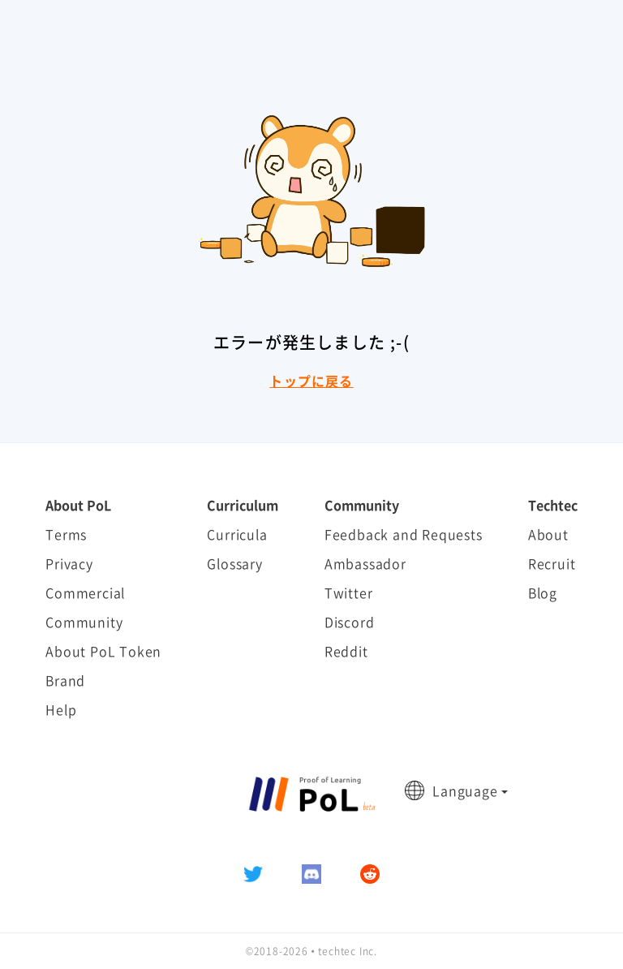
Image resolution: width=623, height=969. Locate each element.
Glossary (234, 563)
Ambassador (365, 563)
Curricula (237, 534)
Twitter (348, 592)
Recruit (552, 563)
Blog (542, 592)
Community (83, 621)
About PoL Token (103, 651)
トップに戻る (311, 380)
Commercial (85, 592)
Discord (349, 621)
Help (60, 709)
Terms (66, 534)
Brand (65, 680)
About (548, 534)
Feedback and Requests (403, 534)
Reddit (346, 651)
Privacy (69, 563)
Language (464, 790)
